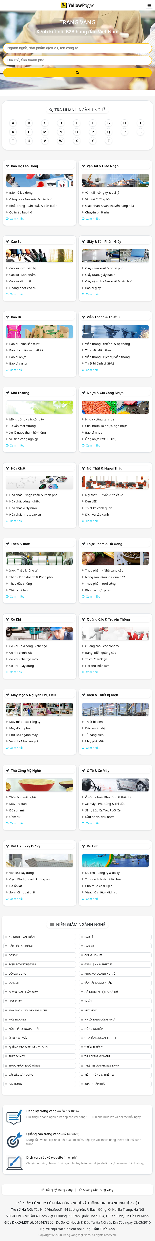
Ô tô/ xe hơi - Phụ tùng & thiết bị (108, 797)
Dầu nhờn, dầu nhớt (99, 817)
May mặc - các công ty (24, 722)
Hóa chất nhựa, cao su (25, 514)
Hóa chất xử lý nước (23, 508)
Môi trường (20, 393)
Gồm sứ (14, 817)
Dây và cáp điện (96, 728)
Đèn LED (91, 501)
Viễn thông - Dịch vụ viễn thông (107, 357)
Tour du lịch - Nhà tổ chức (103, 879)
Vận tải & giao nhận (102, 166)
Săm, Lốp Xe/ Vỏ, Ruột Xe (102, 810)
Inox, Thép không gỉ (23, 570)
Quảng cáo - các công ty (102, 646)
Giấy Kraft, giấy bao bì (100, 275)
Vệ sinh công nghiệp (23, 439)
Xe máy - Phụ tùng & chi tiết (105, 804)
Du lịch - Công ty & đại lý (102, 873)
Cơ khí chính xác (20, 652)
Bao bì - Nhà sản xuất (24, 344)
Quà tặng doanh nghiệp (101, 1038)
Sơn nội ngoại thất (22, 892)
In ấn (88, 1001)
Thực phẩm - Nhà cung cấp (104, 570)
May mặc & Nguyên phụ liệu (33, 695)
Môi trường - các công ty (26, 419)
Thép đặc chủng (20, 583)
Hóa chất (18, 468)
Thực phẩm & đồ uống (104, 544)
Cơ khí (16, 619)
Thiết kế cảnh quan (98, 508)
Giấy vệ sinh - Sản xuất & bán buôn (109, 281)
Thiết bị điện (94, 722)
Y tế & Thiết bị (93, 1047)
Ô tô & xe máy (98, 770)
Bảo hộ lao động (24, 166)
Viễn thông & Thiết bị (103, 317)
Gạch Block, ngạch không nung (31, 879)
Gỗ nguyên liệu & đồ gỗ (101, 992)
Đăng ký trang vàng (52, 1111)
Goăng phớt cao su (22, 288)
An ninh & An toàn (22, 937)
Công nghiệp (93, 955)
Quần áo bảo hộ (20, 212)
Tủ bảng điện (94, 735)
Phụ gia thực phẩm (98, 590)
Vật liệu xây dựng (25, 846)
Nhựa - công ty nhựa (99, 419)
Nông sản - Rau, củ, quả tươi (105, 577)
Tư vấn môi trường (22, 426)
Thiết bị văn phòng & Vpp (101, 1065)
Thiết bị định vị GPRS (99, 363)
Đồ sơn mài (17, 810)
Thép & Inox (20, 544)
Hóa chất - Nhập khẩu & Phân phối (33, 495)
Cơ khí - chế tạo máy (23, 659)
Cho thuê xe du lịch (98, 886)
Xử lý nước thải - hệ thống (27, 432)
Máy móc (90, 1010)
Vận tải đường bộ (97, 199)
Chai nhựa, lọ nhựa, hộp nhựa (106, 426)
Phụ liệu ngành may (23, 735)
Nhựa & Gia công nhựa (105, 393)
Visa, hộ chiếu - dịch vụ (101, 892)
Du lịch (92, 846)
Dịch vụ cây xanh (97, 514)
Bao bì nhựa (17, 357)
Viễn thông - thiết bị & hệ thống (107, 344)
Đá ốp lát (15, 886)
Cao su (16, 241)
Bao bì (16, 317)
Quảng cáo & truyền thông (108, 619)
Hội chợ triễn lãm (97, 666)
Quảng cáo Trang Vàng (98, 1190)
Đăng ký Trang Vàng (59, 1190)
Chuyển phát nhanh (99, 212)
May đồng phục (20, 728)
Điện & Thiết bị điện (102, 695)
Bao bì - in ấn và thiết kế (26, 350)
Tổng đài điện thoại (98, 350)
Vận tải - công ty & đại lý (102, 192)
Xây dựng (15, 1084)
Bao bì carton (18, 363)
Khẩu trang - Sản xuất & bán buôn (33, 206)
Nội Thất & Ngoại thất (104, 468)
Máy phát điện (95, 741)
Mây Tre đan (18, 804)
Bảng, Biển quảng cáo (100, 652)
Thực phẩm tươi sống (100, 583)
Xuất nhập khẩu (95, 1084)
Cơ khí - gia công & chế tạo (28, 646)
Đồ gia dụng (17, 973)
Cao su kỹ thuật (20, 281)
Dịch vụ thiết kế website (51, 1157)
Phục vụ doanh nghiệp (100, 973)
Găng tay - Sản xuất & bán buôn (31, 199)
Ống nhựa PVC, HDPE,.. (101, 439)
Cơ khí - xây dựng (21, 666)
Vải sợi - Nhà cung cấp (25, 741)
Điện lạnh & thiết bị (98, 964)
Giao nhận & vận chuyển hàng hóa (109, 206)
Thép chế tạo (18, 590)
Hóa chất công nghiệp (25, 501)
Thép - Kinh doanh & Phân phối (31, 577)
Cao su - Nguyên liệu (24, 268)
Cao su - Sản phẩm (22, 275)
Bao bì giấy (93, 288)
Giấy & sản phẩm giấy (104, 241)
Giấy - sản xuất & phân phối (104, 268)
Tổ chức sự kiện (96, 659)
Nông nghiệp (93, 1029)
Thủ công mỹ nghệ (26, 770)
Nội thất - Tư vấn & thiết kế (104, 495)
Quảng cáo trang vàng (52, 1134)
